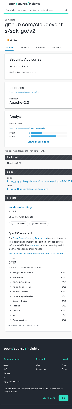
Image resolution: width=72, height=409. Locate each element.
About (6, 365)
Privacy (65, 365)
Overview (9, 47)
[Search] (66, 10)
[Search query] (30, 10)
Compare (40, 47)
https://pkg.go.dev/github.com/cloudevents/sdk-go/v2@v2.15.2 (39, 181)
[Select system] (59, 10)
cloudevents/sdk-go (20, 207)
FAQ (5, 369)
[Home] (24, 3)
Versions (56, 47)
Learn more (49, 398)
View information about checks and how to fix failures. (36, 253)
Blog (38, 365)
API (5, 377)
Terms (64, 369)
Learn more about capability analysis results (27, 128)
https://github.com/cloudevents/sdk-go (27, 188)
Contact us (41, 369)
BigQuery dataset (12, 381)
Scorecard (34, 245)
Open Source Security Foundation (30, 238)
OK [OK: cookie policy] (63, 398)
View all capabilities (38, 142)
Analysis (25, 47)
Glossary (8, 373)
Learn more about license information (24, 92)
